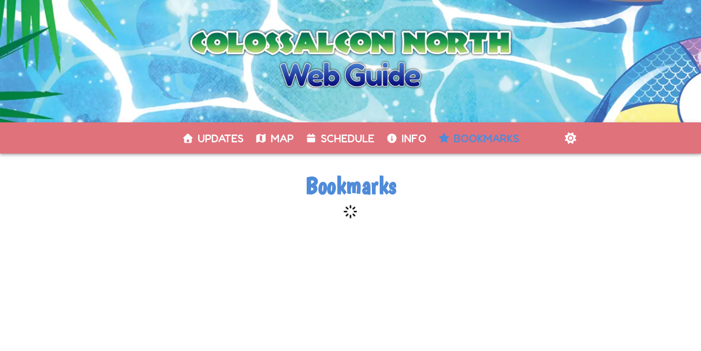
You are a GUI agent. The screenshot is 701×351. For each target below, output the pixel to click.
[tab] (212, 138)
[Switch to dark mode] (570, 138)
